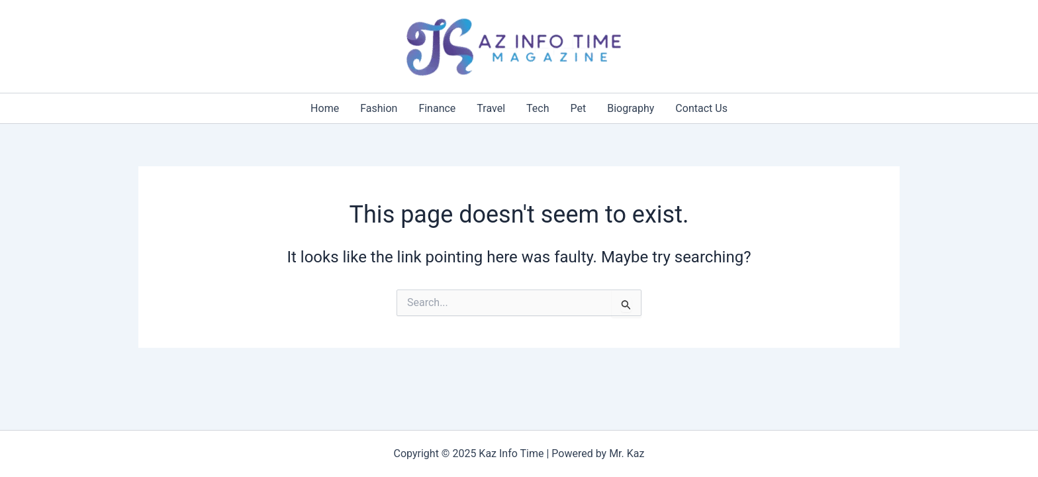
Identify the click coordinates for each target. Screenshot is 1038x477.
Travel (491, 108)
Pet (578, 108)
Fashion (378, 108)
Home (324, 108)
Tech (537, 108)
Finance (436, 108)
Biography (630, 108)
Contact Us (701, 108)
